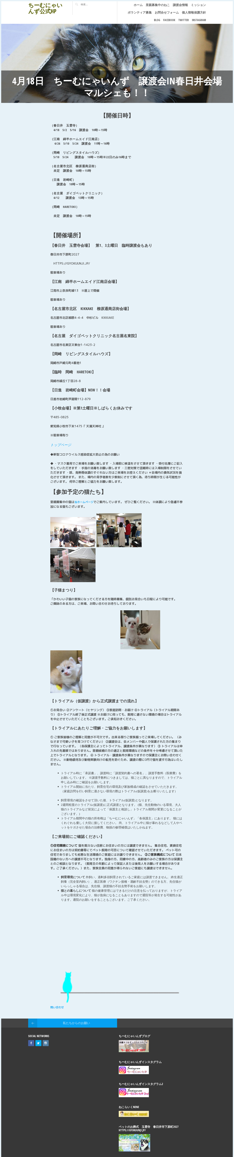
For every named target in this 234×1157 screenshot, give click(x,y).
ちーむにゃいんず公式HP (45, 8)
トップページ (62, 444)
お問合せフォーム (167, 12)
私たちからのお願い (76, 1023)
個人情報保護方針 (194, 12)
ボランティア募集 (140, 12)
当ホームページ (85, 502)
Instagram (199, 20)
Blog (157, 20)
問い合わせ (57, 1007)
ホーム (138, 5)
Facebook (169, 20)
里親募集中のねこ (158, 5)
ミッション (198, 5)
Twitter (183, 20)
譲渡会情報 (180, 5)
